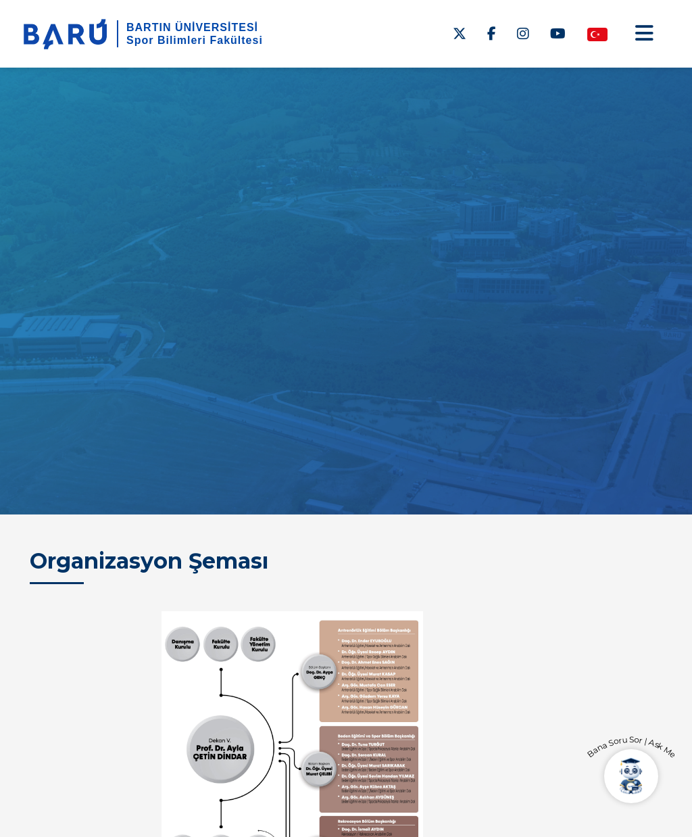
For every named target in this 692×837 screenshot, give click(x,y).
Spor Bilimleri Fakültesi (194, 40)
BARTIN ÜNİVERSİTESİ (192, 27)
